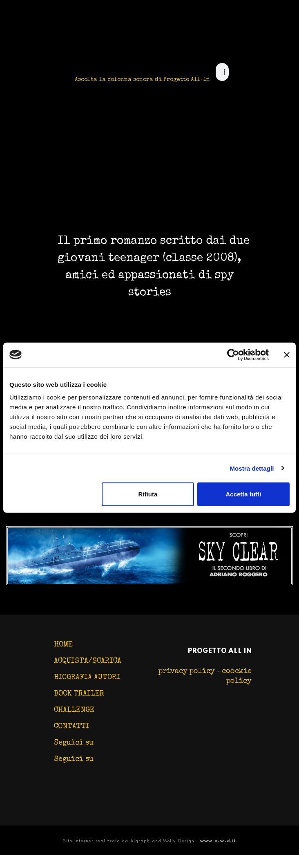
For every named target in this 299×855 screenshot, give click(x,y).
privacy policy (187, 671)
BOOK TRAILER (79, 694)
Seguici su (74, 743)
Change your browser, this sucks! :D (222, 70)
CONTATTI (71, 726)
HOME (63, 645)
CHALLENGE (74, 710)
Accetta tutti (243, 494)
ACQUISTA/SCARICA (87, 661)
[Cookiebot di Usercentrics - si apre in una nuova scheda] (233, 354)
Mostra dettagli (252, 468)
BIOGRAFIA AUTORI (87, 677)
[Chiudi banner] (287, 354)
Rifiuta (148, 494)
